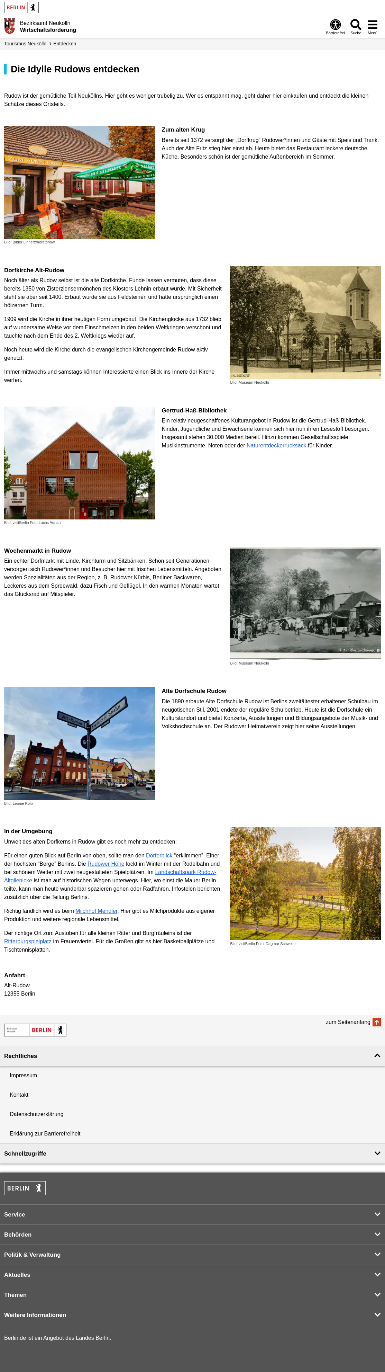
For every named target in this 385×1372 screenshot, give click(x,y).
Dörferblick (159, 855)
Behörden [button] (17, 1234)
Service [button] (14, 1214)
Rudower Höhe (106, 864)
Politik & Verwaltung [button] (32, 1254)
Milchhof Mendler (96, 911)
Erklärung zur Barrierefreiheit (45, 1134)
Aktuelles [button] (17, 1275)
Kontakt (19, 1095)
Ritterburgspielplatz (28, 941)
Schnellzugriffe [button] (25, 1153)
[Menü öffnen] (372, 27)
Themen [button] (15, 1295)
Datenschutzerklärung (37, 1114)
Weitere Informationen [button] (35, 1315)
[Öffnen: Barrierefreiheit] (335, 27)
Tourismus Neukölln (25, 43)
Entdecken (64, 43)
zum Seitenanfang (348, 1022)
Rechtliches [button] (20, 1056)
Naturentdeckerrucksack (276, 445)
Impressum (23, 1075)
